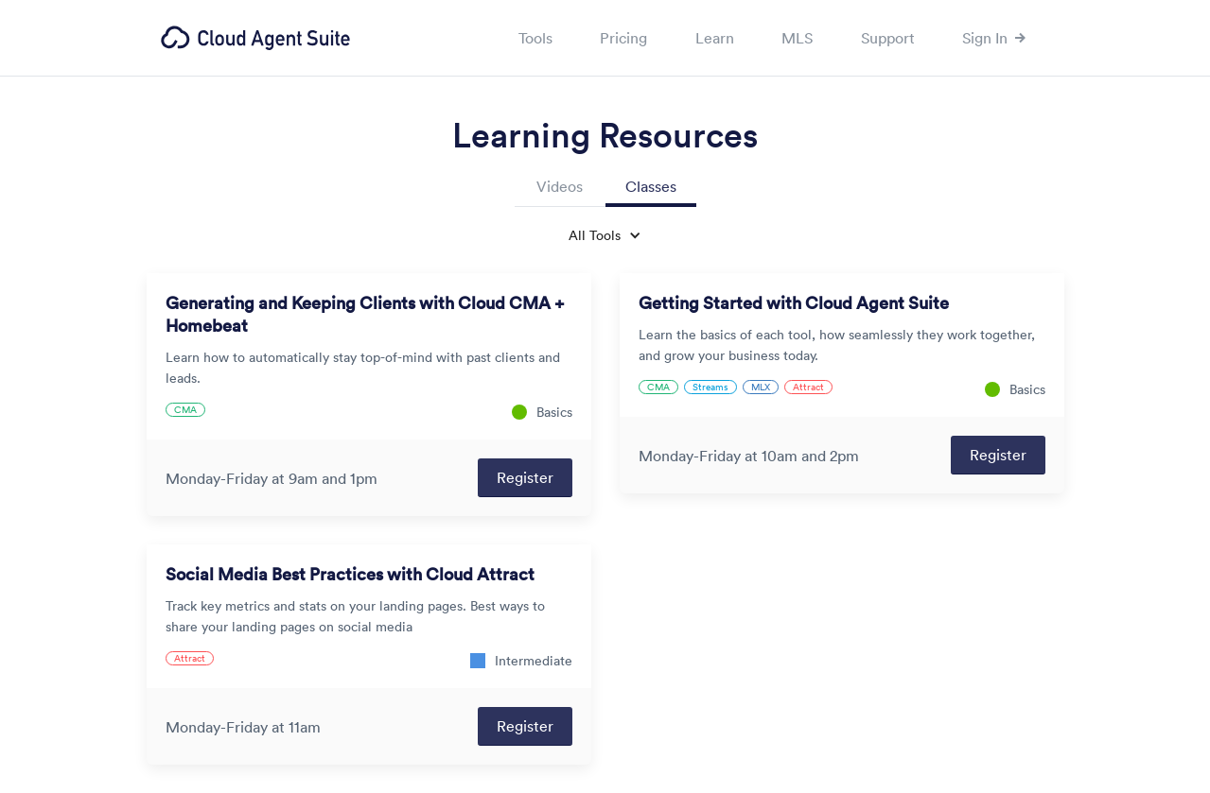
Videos (559, 186)
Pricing (623, 37)
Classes (650, 186)
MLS (797, 37)
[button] (605, 235)
